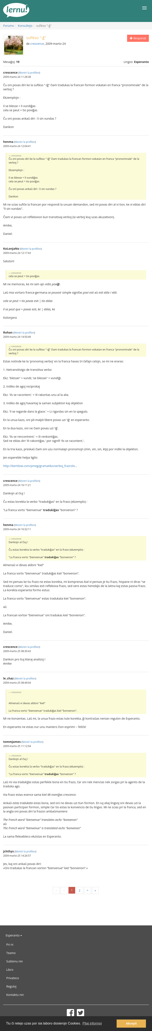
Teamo (11, 953)
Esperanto (14, 935)
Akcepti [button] (131, 1023)
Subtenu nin (14, 961)
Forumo (8, 26)
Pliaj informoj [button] (92, 1023)
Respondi (138, 38)
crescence (37, 44)
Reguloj (11, 986)
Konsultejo (25, 26)
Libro (9, 970)
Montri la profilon (29, 72)
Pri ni (9, 945)
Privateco (12, 978)
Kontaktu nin (15, 995)
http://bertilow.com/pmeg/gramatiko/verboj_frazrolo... (40, 466)
